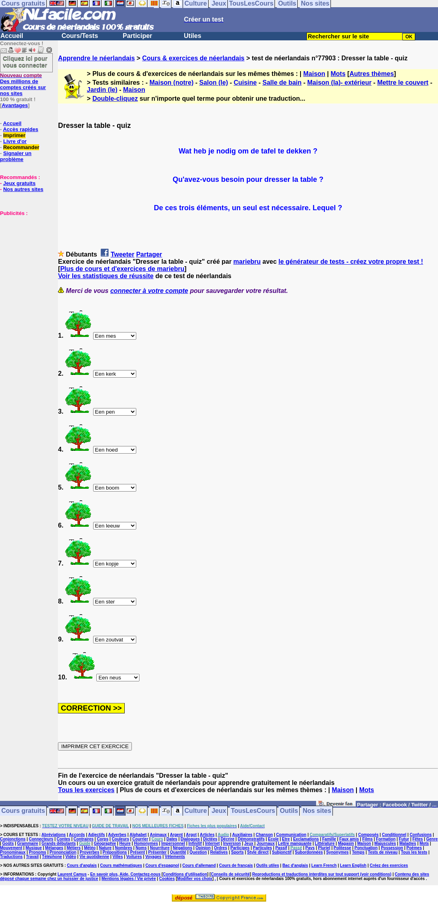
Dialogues (190, 839)
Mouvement (11, 848)
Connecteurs (41, 839)
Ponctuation (366, 848)
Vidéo (70, 856)
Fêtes (417, 839)
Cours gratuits (23, 811)
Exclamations (306, 839)
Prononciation (63, 852)
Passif (281, 848)
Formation (386, 839)
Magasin (346, 843)
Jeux (218, 811)
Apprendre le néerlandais (96, 58)
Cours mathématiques (121, 865)
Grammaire (27, 843)
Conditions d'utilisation (185, 874)
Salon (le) (213, 82)
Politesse (342, 848)
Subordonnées (309, 852)
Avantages (15, 105)
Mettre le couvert (402, 82)
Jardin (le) (102, 89)
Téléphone (52, 856)
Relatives (219, 852)
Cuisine (245, 82)
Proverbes (90, 852)
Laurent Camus (72, 874)
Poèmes (414, 848)
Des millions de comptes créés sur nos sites (23, 84)
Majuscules (385, 843)
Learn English (353, 865)
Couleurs (120, 839)
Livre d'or (15, 141)
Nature (105, 848)
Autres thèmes (371, 73)
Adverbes (117, 834)
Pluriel (324, 848)
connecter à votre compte (149, 290)
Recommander (21, 147)
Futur (404, 839)
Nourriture (159, 848)
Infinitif (195, 843)
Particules (262, 848)
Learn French (323, 865)
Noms (141, 848)
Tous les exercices (86, 790)
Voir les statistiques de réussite (105, 276)
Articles (207, 834)
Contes (63, 839)
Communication (291, 834)
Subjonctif (282, 852)
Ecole (273, 839)
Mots (337, 73)
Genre (432, 839)
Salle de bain (282, 82)
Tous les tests (414, 852)
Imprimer (14, 135)
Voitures (134, 856)
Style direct (258, 852)
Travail (32, 856)
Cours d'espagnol (162, 865)
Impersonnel (173, 843)
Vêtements (175, 856)
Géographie (105, 843)
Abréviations (54, 834)
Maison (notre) (171, 82)
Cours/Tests (80, 35)
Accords (77, 834)
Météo (90, 848)
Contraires (84, 839)
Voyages (153, 856)
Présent (137, 852)
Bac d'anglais (295, 865)
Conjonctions (13, 839)
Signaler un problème (16, 156)
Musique (34, 848)
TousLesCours (253, 811)
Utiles (192, 35)
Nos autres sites (23, 189)
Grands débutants (59, 843)
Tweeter (122, 254)
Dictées (210, 839)
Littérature (324, 843)
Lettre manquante (295, 843)
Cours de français (236, 865)
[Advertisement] (24, 256)
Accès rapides (20, 129)
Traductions (11, 856)
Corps (102, 839)
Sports (237, 852)
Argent (176, 834)
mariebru (247, 261)
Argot (191, 834)
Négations (182, 848)
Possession (392, 848)
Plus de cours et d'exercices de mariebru (122, 268)
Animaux (158, 834)
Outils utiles (267, 865)
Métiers (74, 848)
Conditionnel (394, 834)
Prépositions (115, 852)
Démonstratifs (251, 839)
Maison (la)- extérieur (339, 82)
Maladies (407, 843)
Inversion (232, 843)
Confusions (421, 834)
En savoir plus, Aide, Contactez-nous (125, 874)
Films (367, 839)
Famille (329, 839)
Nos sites (317, 811)
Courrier (140, 839)
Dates (171, 839)
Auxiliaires (242, 834)
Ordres (220, 848)
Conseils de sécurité (230, 874)
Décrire (227, 839)
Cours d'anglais (82, 865)
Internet (212, 843)
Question (198, 852)
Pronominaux (13, 852)
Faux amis (349, 839)
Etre (286, 839)
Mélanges (54, 848)
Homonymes (146, 843)
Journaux (266, 843)
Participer (137, 35)
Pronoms (37, 852)
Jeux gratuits (19, 183)
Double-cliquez (115, 98)
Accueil (11, 35)
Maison (314, 73)
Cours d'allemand (199, 865)
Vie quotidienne (94, 856)
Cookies (167, 878)
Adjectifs (96, 834)
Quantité (178, 852)
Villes (118, 856)
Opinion (203, 848)
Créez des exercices (389, 865)
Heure (125, 843)
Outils (289, 811)
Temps (358, 852)
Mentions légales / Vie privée (129, 878)
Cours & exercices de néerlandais (193, 58)
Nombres (123, 848)
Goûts (8, 843)
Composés (368, 834)
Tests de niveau (383, 852)
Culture (196, 811)
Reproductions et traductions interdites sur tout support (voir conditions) (321, 874)
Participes (240, 848)
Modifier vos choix (194, 878)
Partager (149, 254)
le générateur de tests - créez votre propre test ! (351, 261)
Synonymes (337, 852)
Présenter (157, 852)
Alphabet (138, 834)
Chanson (264, 834)
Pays (310, 848)
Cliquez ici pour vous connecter (25, 61)
